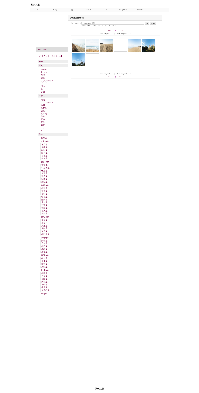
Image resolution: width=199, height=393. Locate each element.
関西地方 (45, 217)
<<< (110, 31)
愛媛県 (44, 264)
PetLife (89, 10)
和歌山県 (45, 234)
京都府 (44, 223)
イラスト (43, 96)
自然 (43, 75)
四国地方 (45, 255)
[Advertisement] (52, 31)
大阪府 (44, 228)
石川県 (44, 211)
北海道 (44, 138)
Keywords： (108, 23)
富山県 (44, 208)
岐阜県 (44, 197)
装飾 (43, 125)
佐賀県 (44, 276)
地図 (43, 105)
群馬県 (44, 176)
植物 (43, 86)
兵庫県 (44, 226)
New (41, 62)
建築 (43, 78)
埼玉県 (44, 173)
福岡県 (44, 273)
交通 (43, 92)
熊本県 (44, 287)
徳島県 (44, 258)
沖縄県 (44, 294)
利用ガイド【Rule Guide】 (51, 56)
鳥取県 (44, 249)
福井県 (44, 213)
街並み (44, 69)
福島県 (44, 158)
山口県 (44, 246)
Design (55, 10)
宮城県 (44, 156)
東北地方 (45, 141)
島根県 (44, 252)
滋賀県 (44, 220)
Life (106, 10)
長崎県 (44, 279)
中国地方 (45, 238)
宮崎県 (44, 284)
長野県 (44, 194)
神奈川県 (45, 168)
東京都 (44, 165)
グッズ (44, 83)
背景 (43, 122)
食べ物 (44, 72)
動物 (43, 100)
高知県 (44, 267)
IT (38, 10)
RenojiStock (123, 10)
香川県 (44, 261)
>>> (121, 31)
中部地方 (45, 185)
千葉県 (44, 171)
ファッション (47, 81)
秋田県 (44, 150)
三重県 (44, 205)
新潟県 (44, 191)
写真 (41, 65)
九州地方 (45, 270)
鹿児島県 (45, 290)
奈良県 (44, 231)
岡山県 (44, 241)
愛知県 (44, 202)
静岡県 (44, 199)
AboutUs (140, 10)
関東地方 (45, 162)
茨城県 (44, 182)
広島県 (44, 243)
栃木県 (44, 179)
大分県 (44, 282)
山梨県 (44, 188)
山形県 (44, 153)
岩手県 (44, 147)
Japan (41, 134)
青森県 (44, 144)
